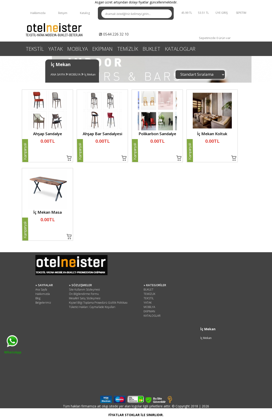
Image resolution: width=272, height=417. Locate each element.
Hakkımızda (37, 13)
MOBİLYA (77, 48)
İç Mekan (90, 74)
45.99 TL (187, 13)
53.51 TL (204, 13)
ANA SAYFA (58, 74)
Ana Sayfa (41, 289)
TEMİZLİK (127, 48)
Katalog (85, 13)
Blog (37, 298)
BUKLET (151, 48)
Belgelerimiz (43, 303)
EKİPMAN (102, 48)
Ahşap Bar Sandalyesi (102, 133)
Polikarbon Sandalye (157, 133)
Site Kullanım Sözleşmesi (84, 289)
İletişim (62, 13)
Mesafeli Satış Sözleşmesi (84, 298)
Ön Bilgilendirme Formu (84, 294)
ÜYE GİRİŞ (221, 13)
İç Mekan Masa (47, 212)
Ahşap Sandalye (47, 133)
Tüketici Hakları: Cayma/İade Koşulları (92, 307)
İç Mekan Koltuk (212, 133)
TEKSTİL (35, 48)
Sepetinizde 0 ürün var (215, 38)
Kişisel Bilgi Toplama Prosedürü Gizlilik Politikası (98, 303)
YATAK (55, 48)
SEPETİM (241, 13)
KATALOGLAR (180, 48)
